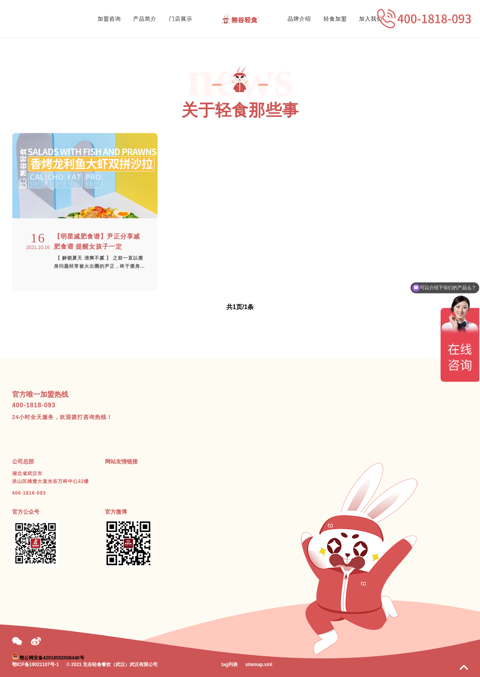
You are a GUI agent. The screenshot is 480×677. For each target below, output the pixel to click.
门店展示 (180, 19)
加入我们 (370, 19)
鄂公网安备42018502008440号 (52, 658)
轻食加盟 (335, 19)
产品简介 (144, 19)
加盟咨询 (109, 19)
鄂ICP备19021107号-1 (35, 664)
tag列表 (229, 664)
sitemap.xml (258, 664)
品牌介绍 (299, 19)
